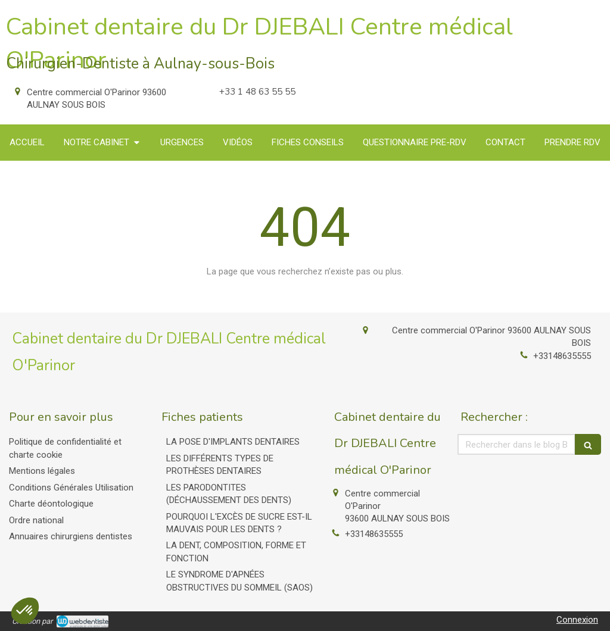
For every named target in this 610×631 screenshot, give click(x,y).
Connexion (577, 619)
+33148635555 (562, 356)
